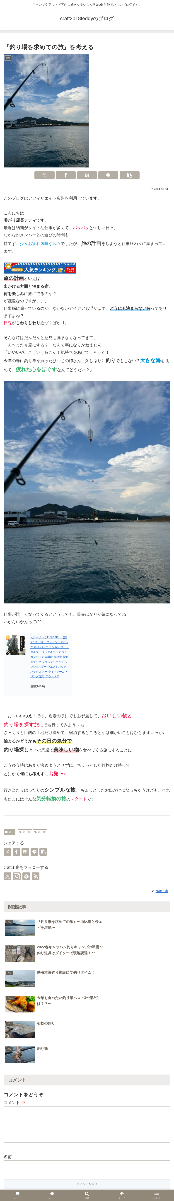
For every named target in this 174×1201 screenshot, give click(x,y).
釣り (9, 832)
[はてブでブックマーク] (87, 175)
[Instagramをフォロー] (17, 876)
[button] (130, 175)
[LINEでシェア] (108, 175)
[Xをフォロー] (7, 876)
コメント (14, 1027)
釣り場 (25, 832)
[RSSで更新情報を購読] (35, 876)
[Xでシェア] (44, 175)
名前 (8, 1083)
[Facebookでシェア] (66, 175)
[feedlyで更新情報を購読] (26, 876)
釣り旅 (40, 832)
